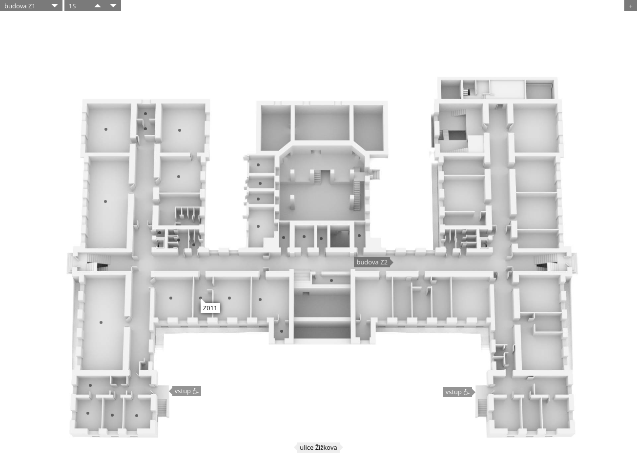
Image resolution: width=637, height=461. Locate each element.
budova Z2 (372, 262)
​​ (97, 5)
